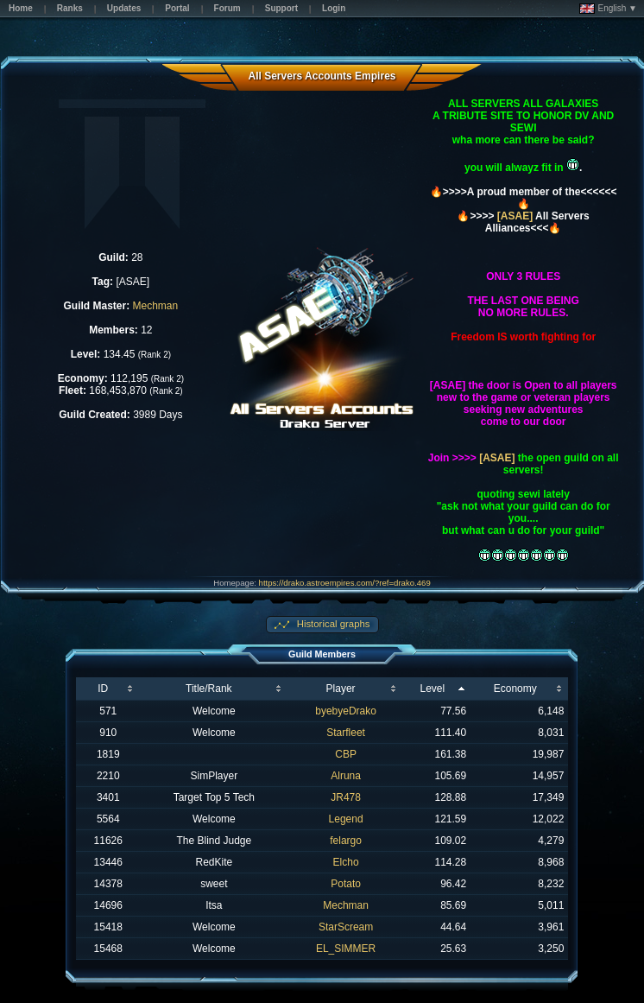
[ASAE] (515, 216)
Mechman (156, 306)
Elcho (346, 862)
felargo (346, 841)
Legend (346, 819)
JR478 (346, 797)
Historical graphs (332, 624)
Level (432, 688)
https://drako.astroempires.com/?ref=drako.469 (345, 582)
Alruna (346, 776)
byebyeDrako (345, 711)
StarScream (346, 927)
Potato (346, 884)
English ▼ (608, 8)
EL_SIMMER (346, 949)
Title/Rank (209, 688)
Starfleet (345, 733)
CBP (346, 754)
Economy (515, 688)
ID (103, 688)
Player (341, 688)
